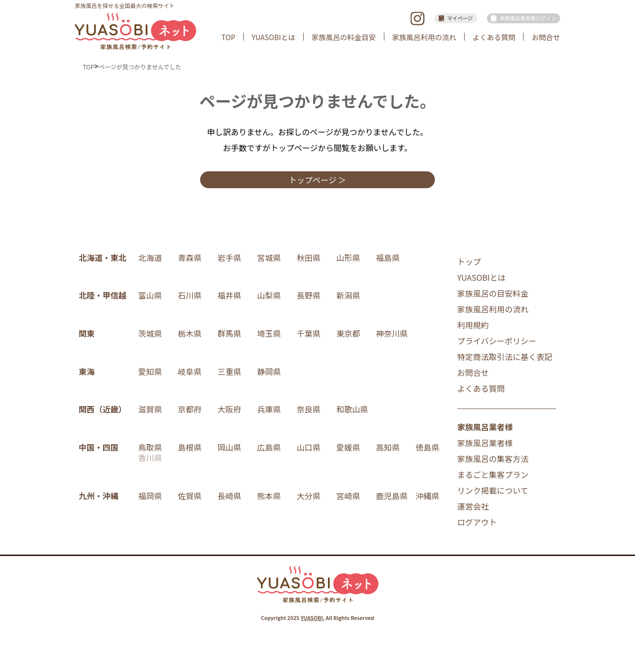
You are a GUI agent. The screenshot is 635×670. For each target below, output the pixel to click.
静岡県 (269, 371)
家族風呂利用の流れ (424, 37)
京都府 (190, 409)
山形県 (348, 257)
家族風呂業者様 (485, 443)
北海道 (150, 257)
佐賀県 (190, 496)
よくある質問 (494, 37)
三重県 (229, 371)
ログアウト (477, 522)
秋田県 (308, 257)
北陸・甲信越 (102, 295)
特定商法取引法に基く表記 (504, 356)
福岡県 (150, 496)
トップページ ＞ (317, 180)
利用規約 (473, 325)
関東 (87, 333)
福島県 (388, 257)
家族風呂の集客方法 (493, 458)
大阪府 (229, 409)
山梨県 (269, 295)
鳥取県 (150, 447)
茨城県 (150, 333)
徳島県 (427, 447)
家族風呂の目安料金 (493, 293)
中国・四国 (98, 447)
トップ (469, 261)
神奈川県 (392, 333)
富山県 (150, 295)
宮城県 (269, 257)
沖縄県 (427, 496)
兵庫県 (269, 409)
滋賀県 (150, 409)
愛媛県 (348, 447)
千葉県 (308, 333)
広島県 (269, 447)
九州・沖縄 (98, 496)
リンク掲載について (493, 490)
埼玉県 (269, 333)
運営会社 (473, 506)
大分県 (308, 496)
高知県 (388, 447)
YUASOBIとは (273, 37)
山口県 (308, 447)
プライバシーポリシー (496, 341)
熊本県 (269, 496)
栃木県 (190, 333)
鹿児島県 (392, 496)
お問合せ (545, 37)
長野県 (308, 295)
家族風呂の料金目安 (344, 37)
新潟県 (348, 295)
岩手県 (229, 257)
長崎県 (229, 496)
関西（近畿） (102, 409)
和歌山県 (352, 409)
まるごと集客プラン (493, 474)
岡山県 (229, 447)
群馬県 (229, 333)
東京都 (348, 333)
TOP (228, 37)
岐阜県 (190, 371)
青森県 (190, 257)
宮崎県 (348, 496)
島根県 (190, 447)
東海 (87, 371)
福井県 (229, 295)
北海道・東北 (102, 257)
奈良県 (308, 409)
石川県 (190, 295)
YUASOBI (312, 617)
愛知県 (150, 371)
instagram (417, 18)
